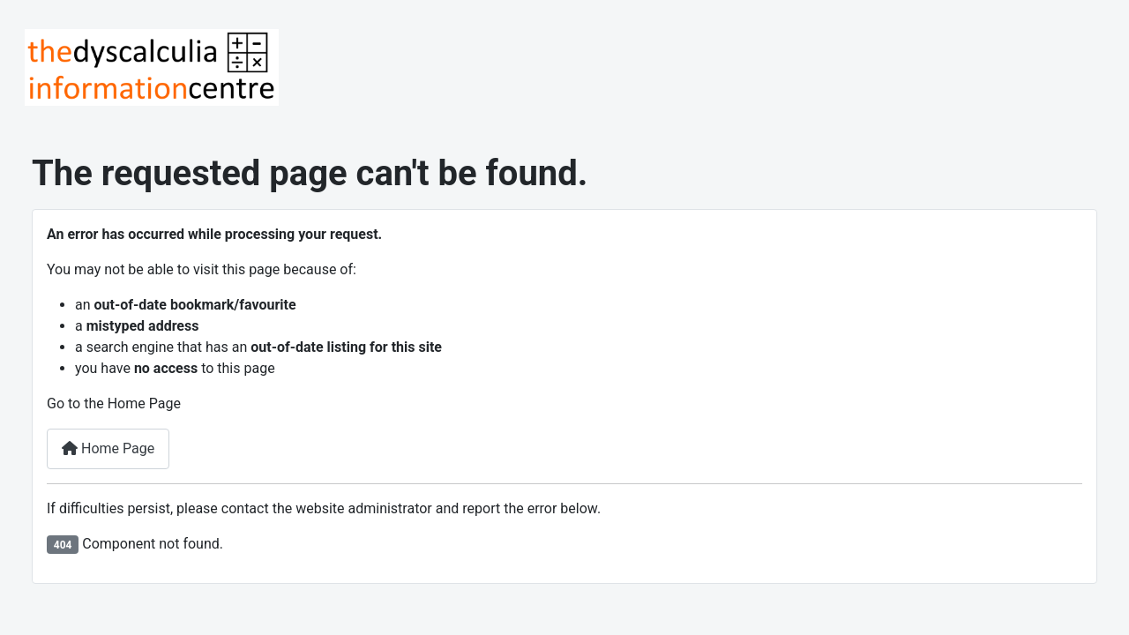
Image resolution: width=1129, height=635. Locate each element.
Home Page (108, 448)
